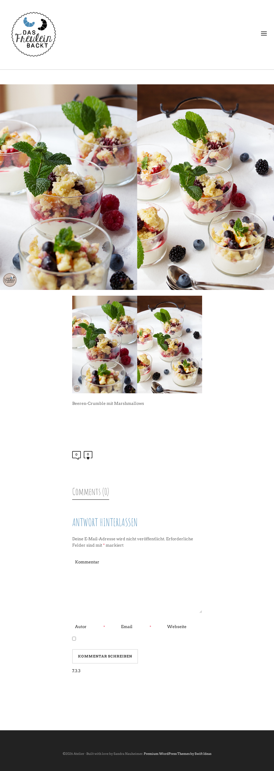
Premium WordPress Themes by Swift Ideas (177, 754)
